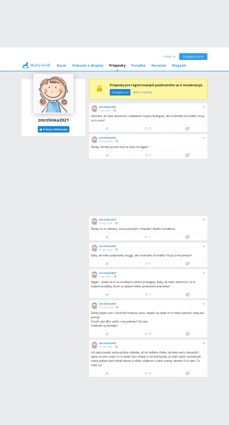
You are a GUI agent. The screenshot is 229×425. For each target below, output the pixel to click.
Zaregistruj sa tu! (193, 56)
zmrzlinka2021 (107, 107)
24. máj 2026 (105, 141)
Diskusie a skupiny (87, 65)
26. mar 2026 (106, 307)
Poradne (138, 65)
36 (148, 373)
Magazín (179, 65)
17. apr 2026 (105, 249)
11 (148, 237)
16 (148, 333)
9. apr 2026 (105, 276)
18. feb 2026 (105, 346)
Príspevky (117, 65)
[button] (115, 110)
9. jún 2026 (104, 110)
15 (148, 128)
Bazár (62, 65)
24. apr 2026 (105, 223)
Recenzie (158, 65)
